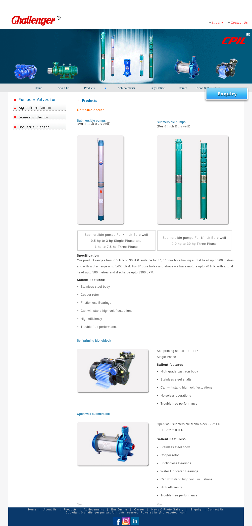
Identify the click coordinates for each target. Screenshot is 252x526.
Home (32, 509)
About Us (49, 509)
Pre (159, 504)
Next (80, 504)
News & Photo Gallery (167, 509)
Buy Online (119, 509)
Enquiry (195, 509)
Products (70, 509)
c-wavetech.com (174, 512)
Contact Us (216, 509)
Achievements (94, 509)
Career (139, 509)
